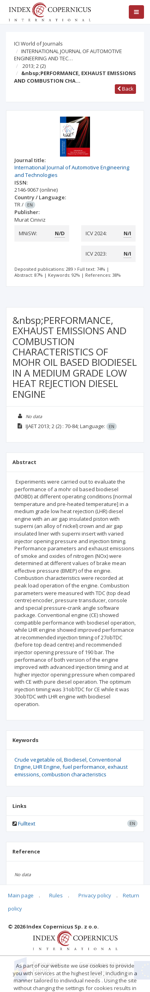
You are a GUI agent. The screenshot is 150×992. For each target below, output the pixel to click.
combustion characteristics (74, 774)
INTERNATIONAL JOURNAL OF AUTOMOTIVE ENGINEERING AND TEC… (68, 55)
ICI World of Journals (38, 43)
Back (125, 88)
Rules (56, 895)
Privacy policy (94, 895)
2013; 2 (34, 65)
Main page (21, 895)
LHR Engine (46, 766)
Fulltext (26, 823)
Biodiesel (75, 759)
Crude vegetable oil (38, 759)
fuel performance (83, 766)
